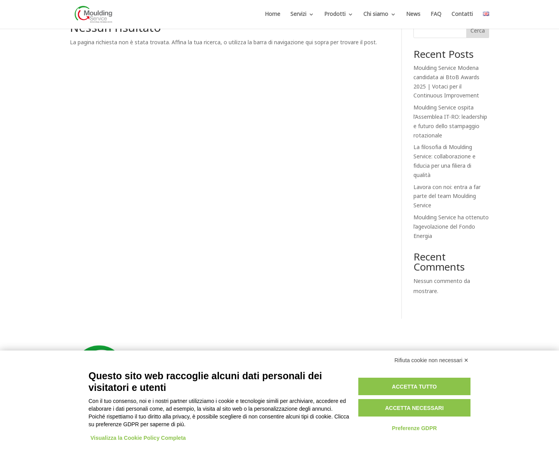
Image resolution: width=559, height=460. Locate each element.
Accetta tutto (414, 387)
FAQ (436, 15)
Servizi (298, 15)
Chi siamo (375, 15)
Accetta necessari (414, 408)
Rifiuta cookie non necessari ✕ (431, 360)
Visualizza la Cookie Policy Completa (138, 438)
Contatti (462, 15)
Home (272, 15)
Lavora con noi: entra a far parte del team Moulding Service (447, 196)
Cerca (477, 31)
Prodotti (334, 15)
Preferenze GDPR (414, 428)
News (413, 15)
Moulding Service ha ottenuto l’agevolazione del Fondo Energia (451, 227)
